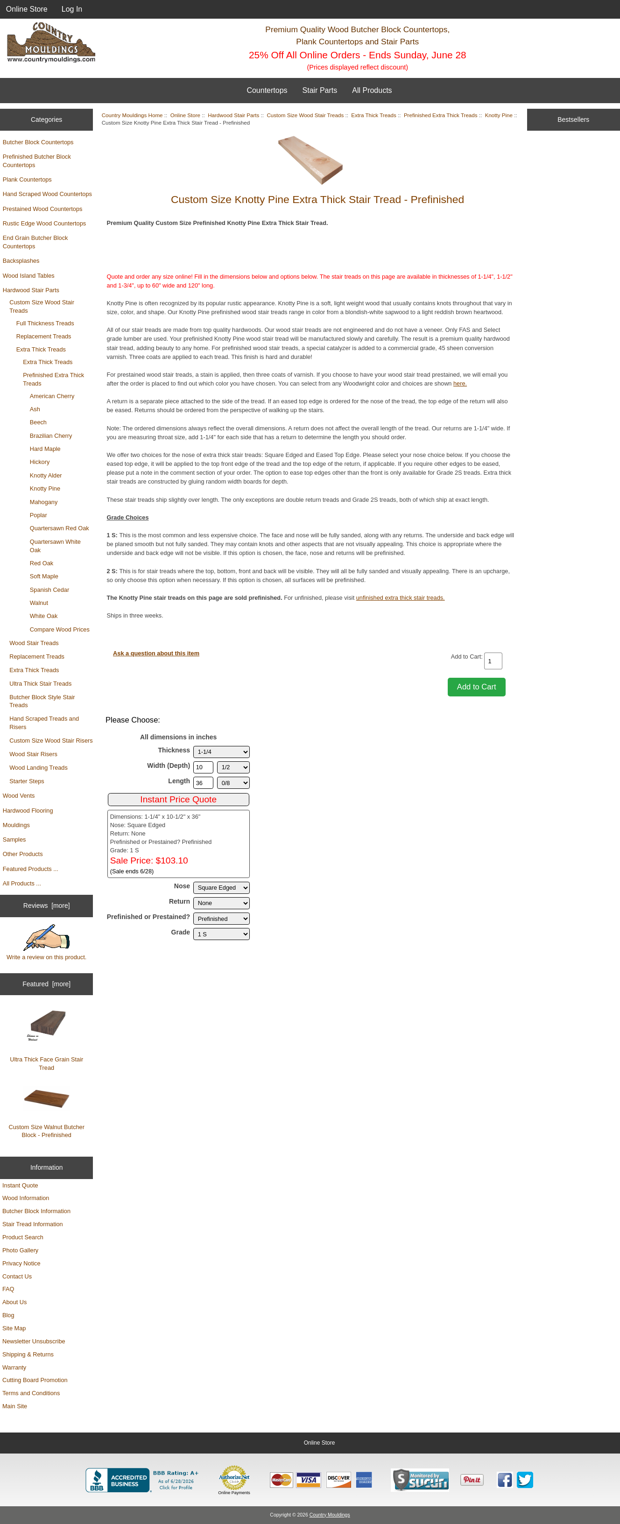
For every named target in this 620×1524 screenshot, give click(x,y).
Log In (72, 9)
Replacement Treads (43, 336)
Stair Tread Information (32, 1224)
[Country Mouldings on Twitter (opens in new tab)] (525, 1480)
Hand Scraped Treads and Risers (44, 722)
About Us (14, 1302)
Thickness (174, 750)
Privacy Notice (21, 1263)
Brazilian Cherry (51, 435)
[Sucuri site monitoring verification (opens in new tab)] (420, 1480)
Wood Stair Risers (33, 754)
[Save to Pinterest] (472, 1480)
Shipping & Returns (28, 1354)
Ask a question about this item (156, 653)
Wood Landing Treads (38, 767)
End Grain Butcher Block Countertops (35, 242)
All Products (372, 90)
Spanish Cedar (49, 589)
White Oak (44, 615)
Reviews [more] (46, 905)
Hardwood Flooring (28, 810)
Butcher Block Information (36, 1211)
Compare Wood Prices (60, 629)
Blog (8, 1315)
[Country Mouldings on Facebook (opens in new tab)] (505, 1480)
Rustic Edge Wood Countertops (44, 223)
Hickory (40, 461)
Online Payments (234, 1492)
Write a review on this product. (46, 942)
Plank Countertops (27, 179)
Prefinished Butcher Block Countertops (37, 161)
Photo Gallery (20, 1250)
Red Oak (41, 563)
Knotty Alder (46, 475)
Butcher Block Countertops (38, 142)
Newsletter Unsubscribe (33, 1341)
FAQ (8, 1288)
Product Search (22, 1237)
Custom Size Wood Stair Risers (50, 740)
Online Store (27, 9)
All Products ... (22, 883)
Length (179, 781)
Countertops (267, 90)
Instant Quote (20, 1185)
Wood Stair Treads (33, 642)
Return (179, 901)
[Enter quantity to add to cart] (493, 661)
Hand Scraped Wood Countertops (47, 193)
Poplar (38, 515)
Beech (38, 422)
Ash (35, 409)
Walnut (39, 602)
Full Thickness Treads (45, 323)
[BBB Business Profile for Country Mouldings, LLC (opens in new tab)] (143, 1480)
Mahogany (44, 502)
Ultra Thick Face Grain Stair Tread (46, 1039)
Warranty (14, 1367)
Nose (182, 886)
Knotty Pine (45, 488)
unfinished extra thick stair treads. (400, 597)
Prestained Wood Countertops (43, 208)
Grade (180, 932)
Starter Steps (26, 781)
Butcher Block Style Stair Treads (42, 701)
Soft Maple (44, 576)
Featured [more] (46, 984)
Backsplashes (21, 260)
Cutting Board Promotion (35, 1380)
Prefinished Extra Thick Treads (53, 379)
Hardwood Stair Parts (31, 290)
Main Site (14, 1406)
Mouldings (16, 825)
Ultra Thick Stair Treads (40, 683)
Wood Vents (19, 795)
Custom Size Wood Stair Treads (41, 306)
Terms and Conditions (31, 1393)
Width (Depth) (168, 765)
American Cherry (52, 396)
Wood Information (25, 1197)
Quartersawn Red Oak (59, 528)
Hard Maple (45, 448)
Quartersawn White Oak (55, 546)
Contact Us (17, 1276)
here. (460, 383)
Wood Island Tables (29, 275)
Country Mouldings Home (132, 115)
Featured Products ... (30, 868)
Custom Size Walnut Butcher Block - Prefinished (46, 1112)
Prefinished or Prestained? (148, 916)
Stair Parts (320, 90)
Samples (14, 839)
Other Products (23, 853)
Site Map (14, 1328)
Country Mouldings (330, 1514)
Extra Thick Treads (41, 349)
